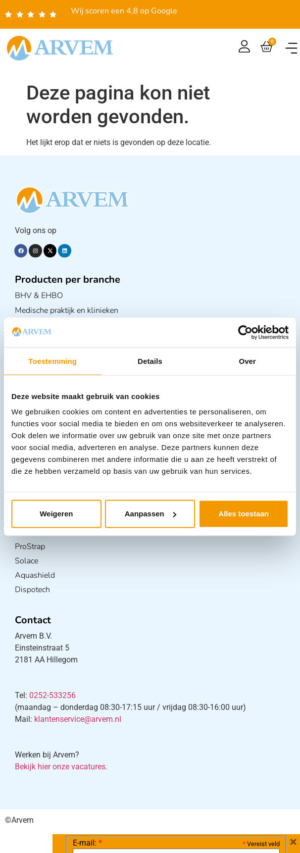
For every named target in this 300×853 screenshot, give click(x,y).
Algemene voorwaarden (254, 842)
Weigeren (56, 513)
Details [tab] (150, 360)
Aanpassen (150, 513)
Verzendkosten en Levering (156, 842)
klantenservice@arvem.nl (77, 719)
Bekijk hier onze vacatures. (61, 766)
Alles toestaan (243, 513)
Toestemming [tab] (53, 360)
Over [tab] (247, 360)
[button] (291, 48)
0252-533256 (52, 695)
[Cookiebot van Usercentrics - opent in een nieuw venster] (245, 332)
